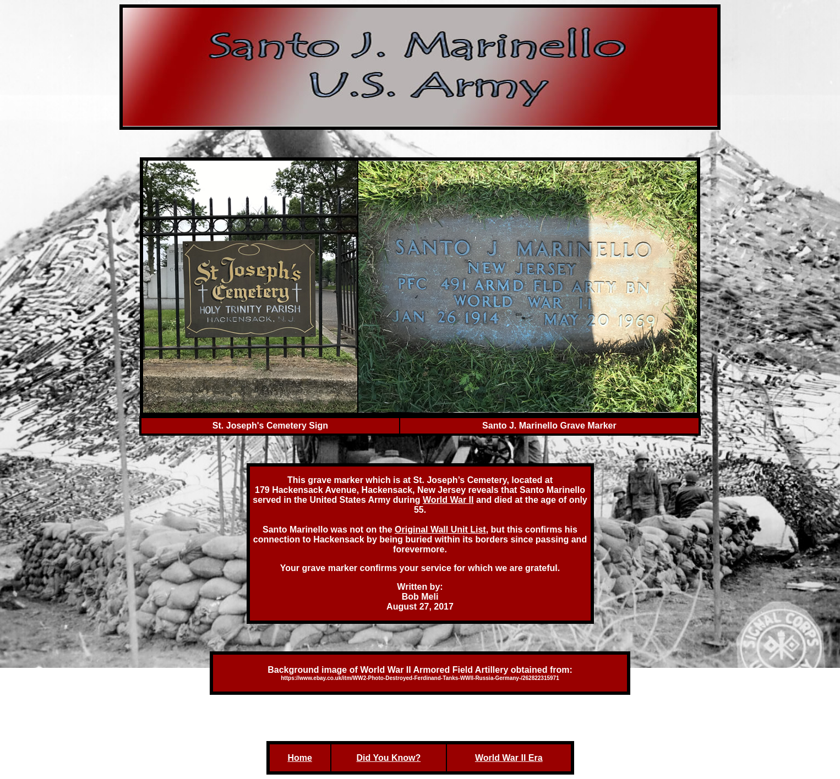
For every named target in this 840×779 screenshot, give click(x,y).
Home (299, 757)
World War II (448, 499)
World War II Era (509, 757)
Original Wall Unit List (440, 529)
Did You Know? (388, 757)
